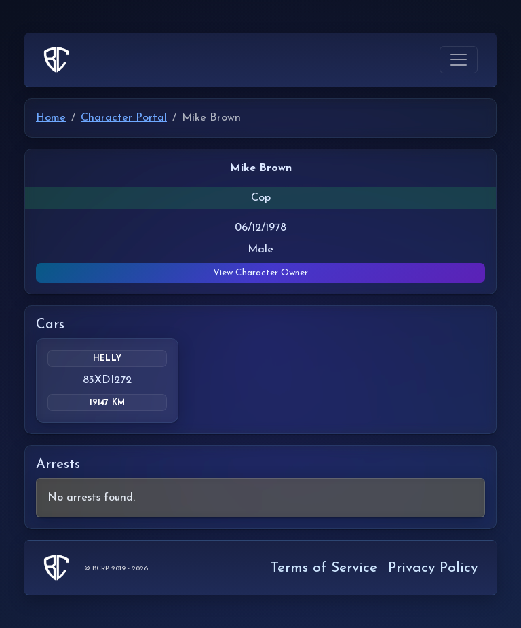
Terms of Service (324, 568)
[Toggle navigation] (459, 59)
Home (51, 118)
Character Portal (124, 118)
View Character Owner (260, 273)
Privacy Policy (433, 568)
